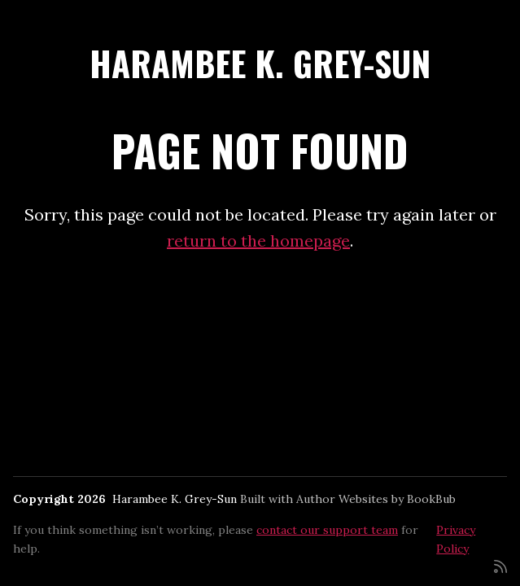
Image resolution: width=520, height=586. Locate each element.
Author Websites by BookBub (376, 499)
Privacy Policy (455, 539)
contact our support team (327, 530)
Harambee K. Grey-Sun (260, 62)
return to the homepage (258, 240)
